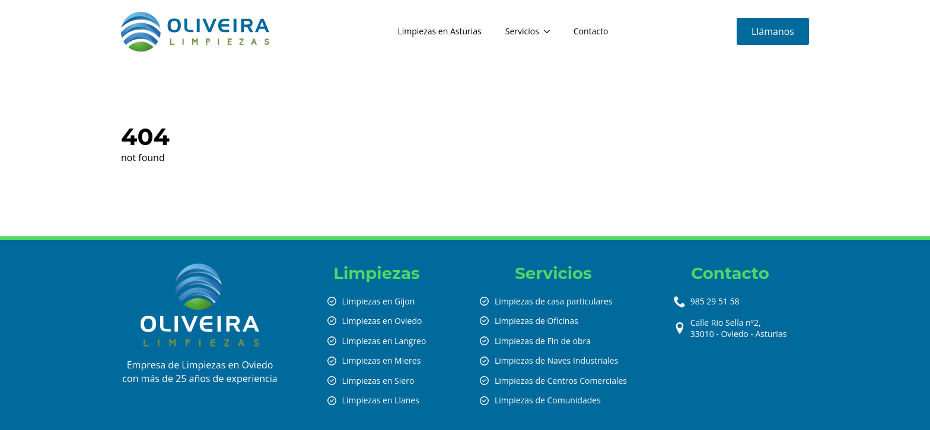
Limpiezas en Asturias (439, 31)
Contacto (591, 31)
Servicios (522, 31)
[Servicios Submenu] (550, 31)
